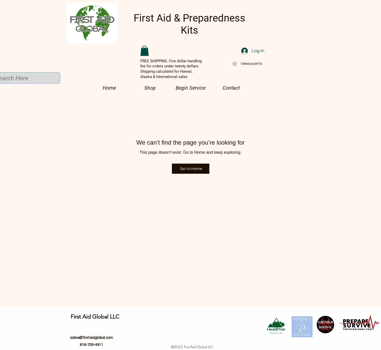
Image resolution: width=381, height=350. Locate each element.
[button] (144, 51)
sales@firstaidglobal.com (91, 338)
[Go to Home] (190, 169)
